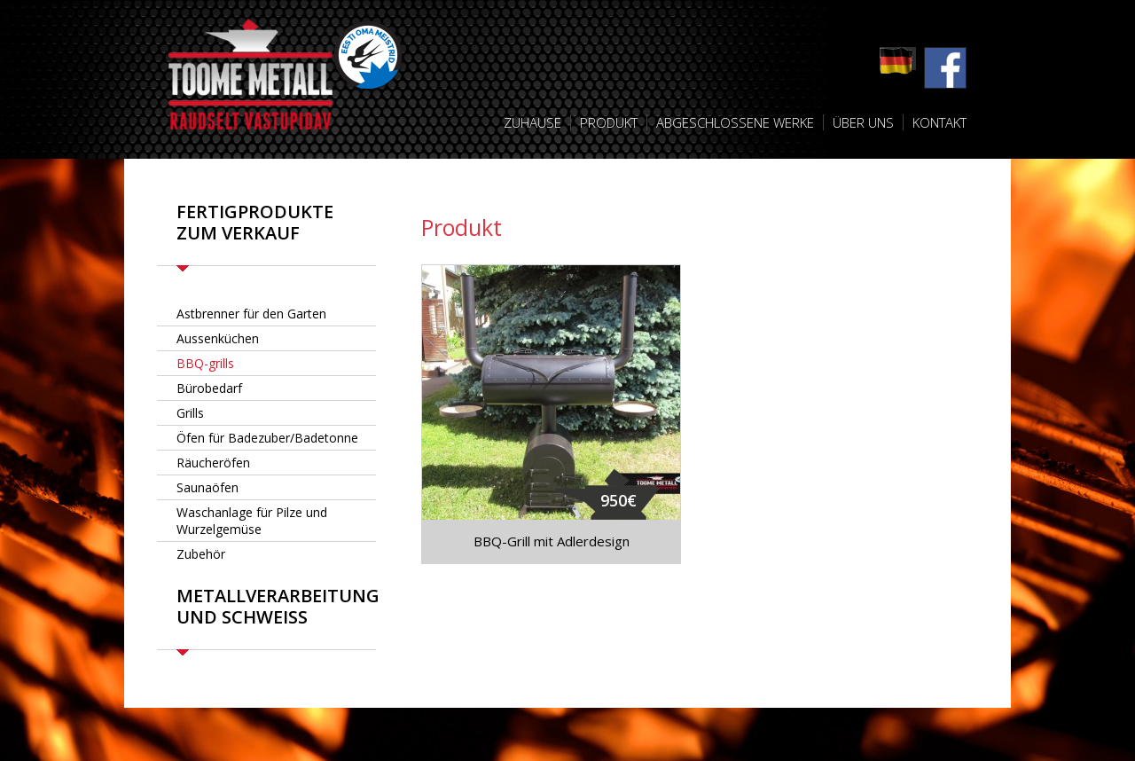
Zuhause (532, 122)
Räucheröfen (213, 462)
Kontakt (939, 122)
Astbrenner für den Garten (251, 313)
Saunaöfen (207, 487)
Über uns (863, 122)
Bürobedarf (209, 388)
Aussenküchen (217, 338)
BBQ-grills (205, 363)
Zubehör (200, 553)
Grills (190, 412)
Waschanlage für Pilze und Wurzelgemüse (251, 520)
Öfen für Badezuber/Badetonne (267, 437)
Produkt (609, 122)
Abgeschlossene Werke (735, 122)
